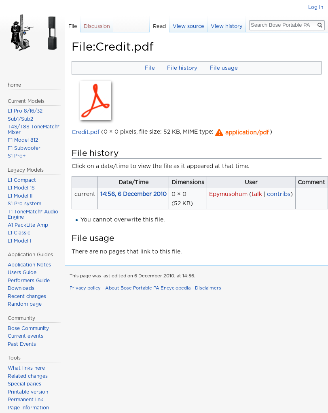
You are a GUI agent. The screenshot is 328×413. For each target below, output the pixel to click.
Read (159, 26)
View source (188, 26)
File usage (224, 67)
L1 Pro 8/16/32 (25, 111)
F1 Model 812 (23, 140)
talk (257, 194)
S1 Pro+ (17, 156)
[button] (241, 132)
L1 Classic (19, 233)
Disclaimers (208, 288)
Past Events (22, 344)
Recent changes (27, 296)
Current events (25, 336)
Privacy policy (85, 288)
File (150, 67)
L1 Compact (22, 180)
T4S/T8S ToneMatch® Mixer (33, 129)
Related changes (28, 376)
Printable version (28, 392)
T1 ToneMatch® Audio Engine (33, 214)
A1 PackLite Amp (28, 225)
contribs (278, 194)
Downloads (21, 288)
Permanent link (25, 399)
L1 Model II (20, 196)
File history (182, 67)
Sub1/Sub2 (20, 119)
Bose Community (28, 328)
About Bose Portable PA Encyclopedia (147, 288)
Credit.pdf (85, 131)
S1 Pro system (24, 203)
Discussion (97, 26)
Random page (25, 304)
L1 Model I (19, 241)
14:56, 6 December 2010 (133, 194)
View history (227, 26)
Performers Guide (29, 280)
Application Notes (29, 265)
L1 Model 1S (21, 188)
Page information (28, 407)
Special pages (24, 384)
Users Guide (22, 272)
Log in (315, 7)
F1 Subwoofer (24, 148)
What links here (26, 368)
